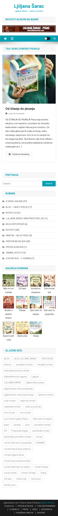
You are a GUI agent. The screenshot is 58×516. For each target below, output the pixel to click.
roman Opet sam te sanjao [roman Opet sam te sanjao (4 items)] (17, 467)
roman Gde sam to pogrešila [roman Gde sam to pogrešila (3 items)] (18, 443)
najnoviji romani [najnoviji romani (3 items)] (28, 400)
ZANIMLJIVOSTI (13, 252)
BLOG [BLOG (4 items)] (6, 358)
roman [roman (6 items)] (39, 437)
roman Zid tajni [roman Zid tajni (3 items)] (28, 473)
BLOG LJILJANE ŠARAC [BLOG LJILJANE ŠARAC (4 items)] (25, 358)
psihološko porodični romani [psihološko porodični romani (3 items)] (17, 437)
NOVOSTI (10, 230)
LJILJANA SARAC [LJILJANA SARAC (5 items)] (12, 382)
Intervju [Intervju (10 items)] (7, 364)
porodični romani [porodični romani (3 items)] (42, 425)
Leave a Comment (16, 113)
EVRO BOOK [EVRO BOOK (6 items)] (47, 358)
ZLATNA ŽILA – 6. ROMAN (18, 258)
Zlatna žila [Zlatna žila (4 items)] (21, 479)
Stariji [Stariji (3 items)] (43, 473)
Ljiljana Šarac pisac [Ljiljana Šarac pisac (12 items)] (35, 382)
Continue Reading (19, 154)
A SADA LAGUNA (14, 201)
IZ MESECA (14, 509)
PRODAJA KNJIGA (15, 247)
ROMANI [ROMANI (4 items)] (40, 443)
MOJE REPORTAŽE (15, 224)
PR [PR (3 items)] (5, 431)
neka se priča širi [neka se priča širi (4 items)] (33, 406)
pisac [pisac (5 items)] (6, 425)
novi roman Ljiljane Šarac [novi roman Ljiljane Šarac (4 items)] (16, 419)
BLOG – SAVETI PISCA (16, 207)
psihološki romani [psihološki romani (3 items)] (40, 431)
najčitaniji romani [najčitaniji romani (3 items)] (12, 406)
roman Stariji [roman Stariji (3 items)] (10, 473)
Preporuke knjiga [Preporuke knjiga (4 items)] (19, 431)
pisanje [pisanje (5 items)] (17, 425)
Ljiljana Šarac (29, 6)
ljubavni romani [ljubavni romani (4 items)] (45, 394)
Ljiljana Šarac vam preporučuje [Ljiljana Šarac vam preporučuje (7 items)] (19, 394)
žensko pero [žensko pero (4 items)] (10, 485)
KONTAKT (41, 513)
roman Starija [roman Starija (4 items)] (41, 467)
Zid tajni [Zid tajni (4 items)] (8, 479)
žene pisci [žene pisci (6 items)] (36, 479)
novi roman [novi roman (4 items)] (9, 412)
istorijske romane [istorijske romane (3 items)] (24, 364)
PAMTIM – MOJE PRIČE (17, 235)
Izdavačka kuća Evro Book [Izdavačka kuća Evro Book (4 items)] (16, 370)
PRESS (25, 509)
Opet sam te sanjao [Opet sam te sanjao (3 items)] (42, 419)
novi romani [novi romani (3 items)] (25, 412)
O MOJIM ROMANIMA (46, 506)
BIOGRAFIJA (46, 509)
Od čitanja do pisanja (20, 109)
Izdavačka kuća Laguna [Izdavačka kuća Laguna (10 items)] (15, 376)
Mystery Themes (47, 503)
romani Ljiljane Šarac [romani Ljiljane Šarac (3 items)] (14, 455)
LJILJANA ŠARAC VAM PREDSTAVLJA (24, 218)
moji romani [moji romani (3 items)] (10, 400)
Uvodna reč (9, 506)
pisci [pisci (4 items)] (27, 425)
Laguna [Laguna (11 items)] (35, 376)
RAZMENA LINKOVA (24, 513)
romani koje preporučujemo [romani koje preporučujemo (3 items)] (17, 449)
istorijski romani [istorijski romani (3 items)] (45, 364)
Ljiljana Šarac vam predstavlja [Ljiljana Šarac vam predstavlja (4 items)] (18, 388)
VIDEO (35, 509)
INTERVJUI (11, 213)
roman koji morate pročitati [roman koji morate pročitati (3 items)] (17, 461)
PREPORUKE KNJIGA (16, 241)
